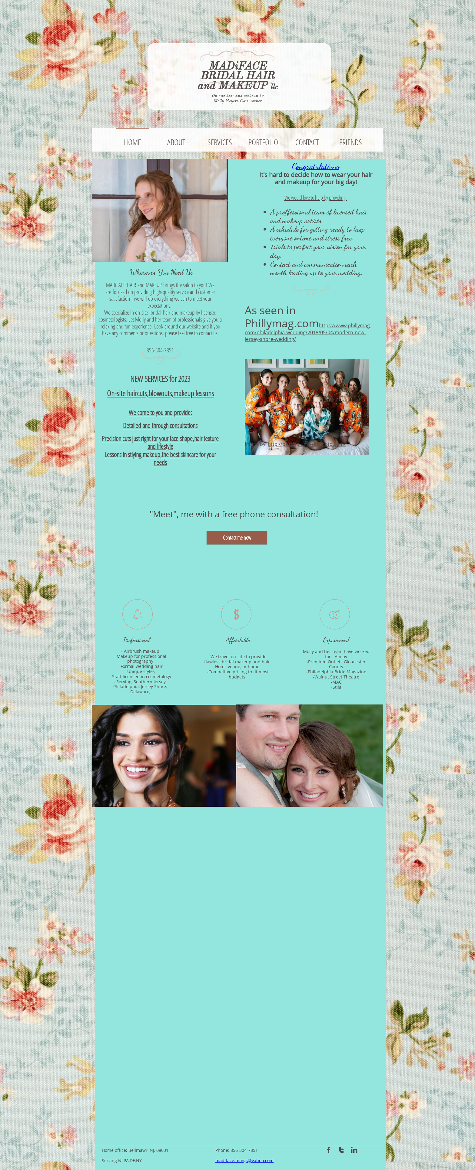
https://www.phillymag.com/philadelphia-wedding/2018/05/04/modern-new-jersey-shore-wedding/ (308, 332)
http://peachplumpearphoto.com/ (307, 444)
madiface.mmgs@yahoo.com (244, 1160)
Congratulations (315, 166)
